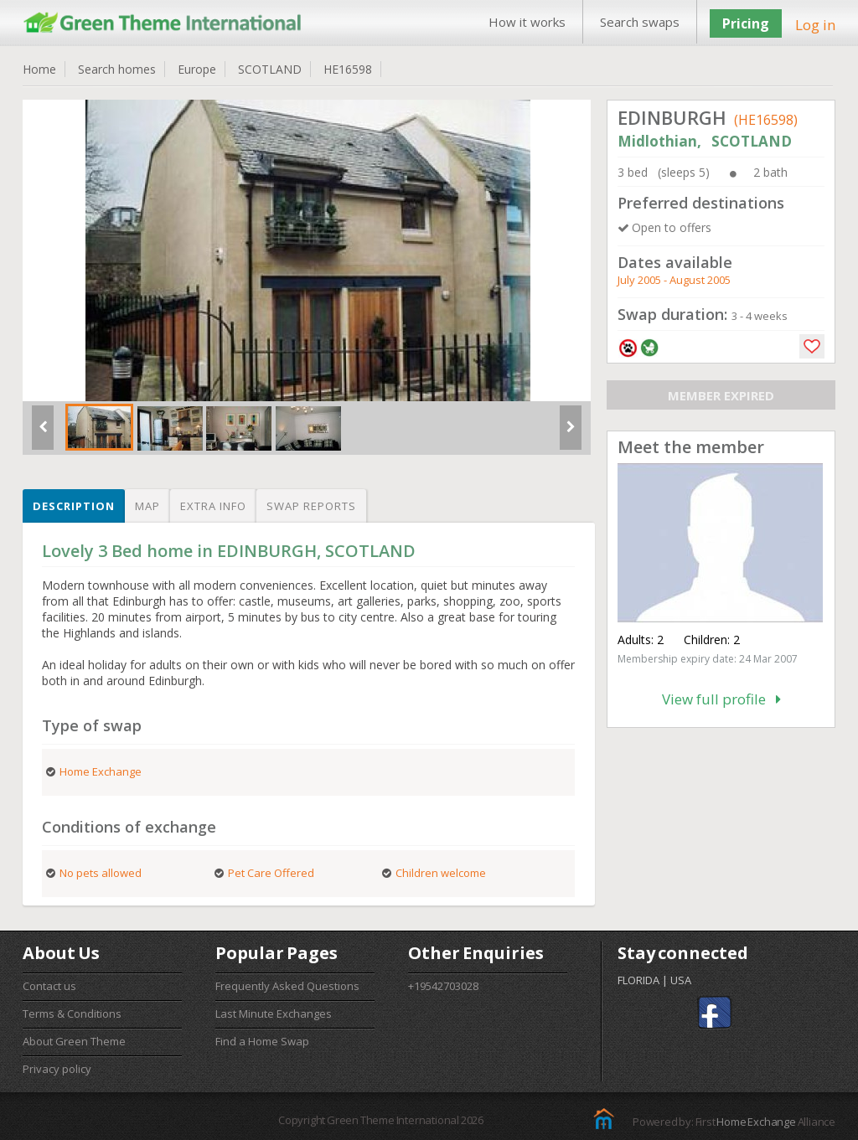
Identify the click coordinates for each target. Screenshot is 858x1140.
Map (147, 505)
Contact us (49, 985)
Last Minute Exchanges (273, 1013)
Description (74, 505)
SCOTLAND (270, 69)
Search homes (117, 69)
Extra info (213, 505)
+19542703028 (443, 985)
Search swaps (640, 21)
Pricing (745, 23)
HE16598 (347, 69)
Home (39, 69)
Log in (815, 24)
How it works (527, 21)
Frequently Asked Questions (287, 985)
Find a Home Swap (262, 1041)
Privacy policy (57, 1068)
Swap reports (311, 505)
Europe (197, 69)
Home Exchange (755, 1121)
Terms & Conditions (72, 1013)
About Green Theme (74, 1041)
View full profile (721, 699)
